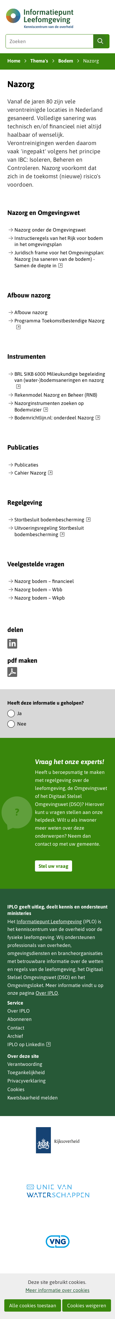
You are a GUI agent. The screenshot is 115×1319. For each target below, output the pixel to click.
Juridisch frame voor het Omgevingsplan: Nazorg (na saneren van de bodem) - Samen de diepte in (59, 259)
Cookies (16, 1089)
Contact (15, 1027)
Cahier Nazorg (33, 473)
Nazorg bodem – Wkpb (39, 598)
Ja (19, 713)
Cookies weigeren (86, 1305)
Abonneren (19, 1019)
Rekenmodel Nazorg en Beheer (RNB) (55, 395)
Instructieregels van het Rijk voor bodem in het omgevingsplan (58, 241)
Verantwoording (24, 1064)
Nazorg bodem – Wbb (38, 589)
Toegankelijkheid (26, 1072)
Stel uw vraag (53, 866)
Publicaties (26, 464)
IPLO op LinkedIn (29, 1044)
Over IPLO (47, 993)
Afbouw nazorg (31, 312)
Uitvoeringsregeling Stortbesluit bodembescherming (49, 531)
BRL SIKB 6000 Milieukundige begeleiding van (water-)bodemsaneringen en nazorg (59, 380)
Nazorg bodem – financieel (44, 581)
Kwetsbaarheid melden (32, 1097)
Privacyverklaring (26, 1080)
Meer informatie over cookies (57, 1290)
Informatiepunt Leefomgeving (49, 921)
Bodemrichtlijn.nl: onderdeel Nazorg (57, 418)
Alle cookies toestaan (32, 1305)
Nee (21, 723)
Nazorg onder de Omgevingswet (50, 230)
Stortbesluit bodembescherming (52, 520)
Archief (15, 1036)
